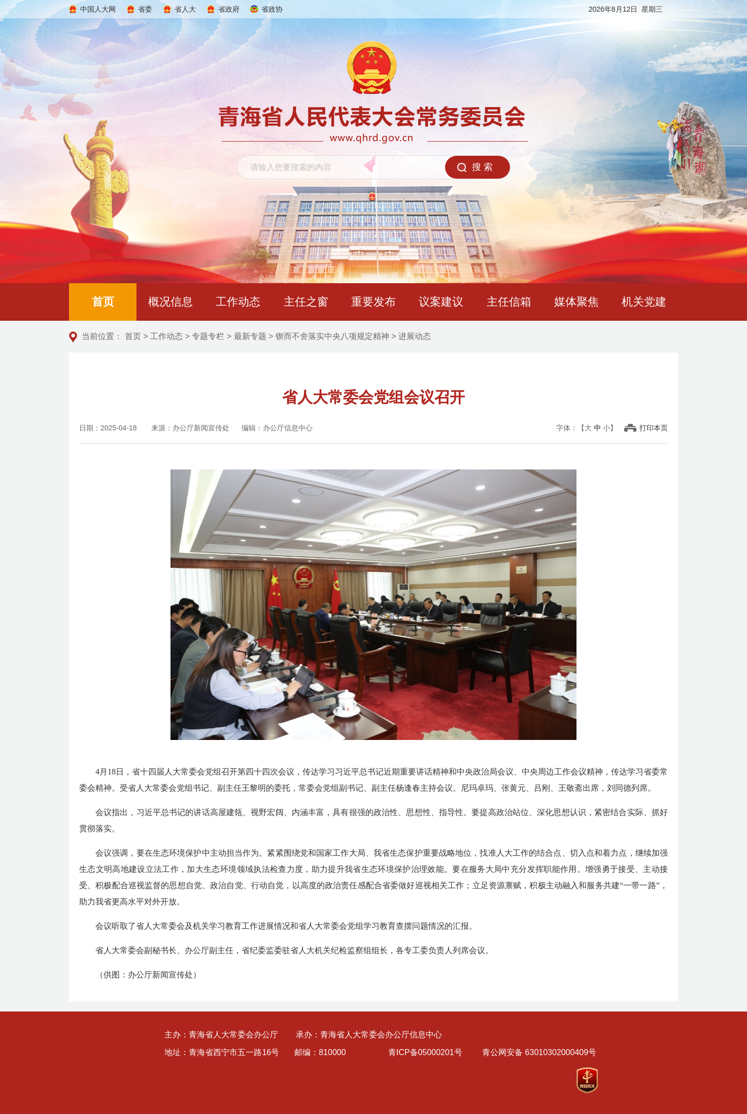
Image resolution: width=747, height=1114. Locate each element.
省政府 (229, 9)
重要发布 (373, 301)
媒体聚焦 (576, 301)
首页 (103, 301)
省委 (145, 9)
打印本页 (653, 428)
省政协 (272, 9)
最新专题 (250, 336)
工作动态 (238, 301)
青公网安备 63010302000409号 (539, 1052)
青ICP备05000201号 (425, 1052)
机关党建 (644, 301)
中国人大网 (98, 9)
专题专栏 (208, 336)
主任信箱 (509, 301)
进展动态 (414, 336)
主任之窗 (306, 301)
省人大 (185, 9)
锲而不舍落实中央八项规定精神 (332, 336)
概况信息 (170, 301)
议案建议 (441, 301)
